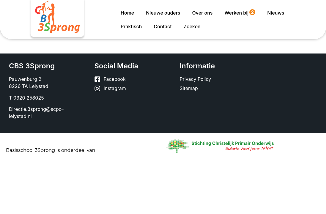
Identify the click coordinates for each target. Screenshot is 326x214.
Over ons (202, 13)
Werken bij (239, 12)
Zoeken (192, 26)
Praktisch (131, 26)
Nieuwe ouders (163, 13)
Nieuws (275, 13)
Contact (162, 26)
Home (127, 13)
